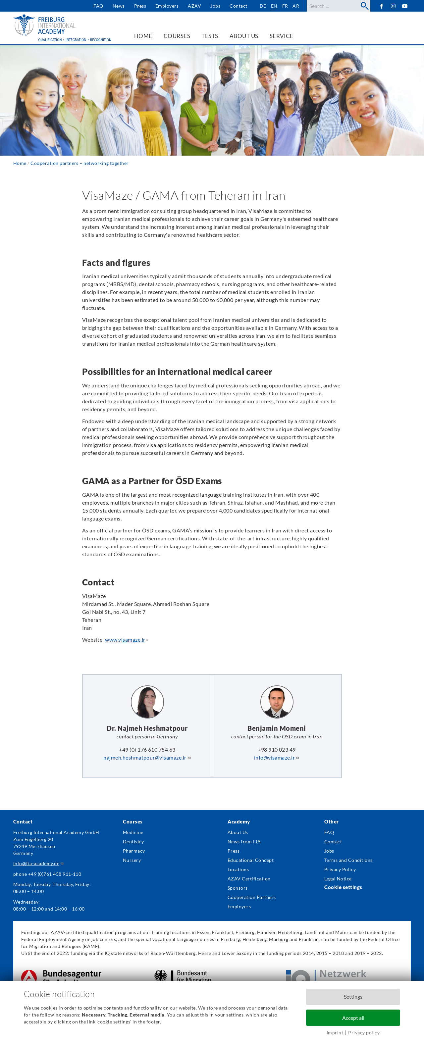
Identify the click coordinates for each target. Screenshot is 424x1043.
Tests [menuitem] (209, 35)
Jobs (215, 6)
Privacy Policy (340, 869)
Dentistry (133, 841)
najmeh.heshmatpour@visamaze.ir (147, 757)
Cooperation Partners (252, 897)
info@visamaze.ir (277, 757)
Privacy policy (364, 1032)
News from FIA (244, 841)
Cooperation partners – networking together (79, 163)
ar (295, 6)
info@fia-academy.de (38, 863)
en (274, 6)
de (263, 6)
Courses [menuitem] (177, 35)
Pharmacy (134, 851)
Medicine (133, 832)
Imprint (335, 1032)
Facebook (381, 6)
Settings (353, 996)
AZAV (194, 6)
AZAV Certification (249, 878)
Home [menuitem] (143, 35)
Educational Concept (251, 860)
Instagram (393, 6)
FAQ (98, 6)
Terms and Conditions (348, 860)
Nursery (132, 860)
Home (19, 163)
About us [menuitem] (244, 35)
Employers (167, 6)
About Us (238, 832)
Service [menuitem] (281, 35)
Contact (238, 6)
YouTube (405, 6)
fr (285, 6)
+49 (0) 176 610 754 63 (147, 749)
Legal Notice (338, 878)
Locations (238, 869)
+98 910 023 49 (277, 749)
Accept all (353, 1018)
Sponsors (238, 888)
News (119, 6)
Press (140, 6)
